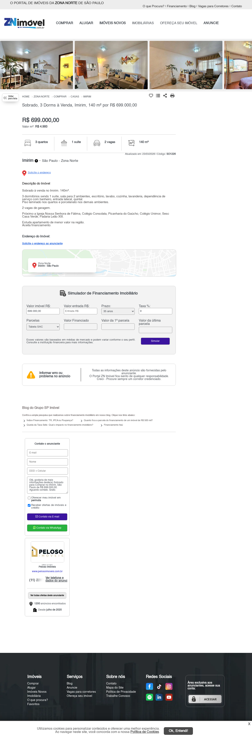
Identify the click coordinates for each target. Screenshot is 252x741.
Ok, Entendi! (178, 731)
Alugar (31, 687)
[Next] (247, 66)
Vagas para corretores (81, 691)
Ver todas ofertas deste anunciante (47, 595)
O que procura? (37, 700)
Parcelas (32, 320)
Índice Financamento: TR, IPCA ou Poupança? (50, 420)
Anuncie (72, 687)
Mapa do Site (115, 687)
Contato (236, 6)
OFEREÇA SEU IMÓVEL (178, 23)
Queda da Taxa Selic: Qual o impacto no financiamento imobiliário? (60, 425)
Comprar (33, 683)
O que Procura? (153, 6)
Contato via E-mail (47, 516)
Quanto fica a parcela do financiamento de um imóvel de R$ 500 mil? (118, 420)
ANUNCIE (211, 23)
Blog (192, 6)
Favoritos (33, 704)
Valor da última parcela (150, 322)
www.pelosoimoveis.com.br (47, 571)
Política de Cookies (144, 732)
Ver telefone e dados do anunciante (58, 579)
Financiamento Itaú (113, 425)
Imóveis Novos (36, 691)
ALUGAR (86, 23)
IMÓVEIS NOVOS (112, 23)
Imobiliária (34, 696)
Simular (155, 341)
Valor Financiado (76, 320)
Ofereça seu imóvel (79, 696)
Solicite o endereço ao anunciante (42, 243)
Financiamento (177, 6)
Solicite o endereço (39, 172)
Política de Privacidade (121, 691)
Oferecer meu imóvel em (44, 499)
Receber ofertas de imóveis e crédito (46, 506)
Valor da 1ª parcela (115, 320)
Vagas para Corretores (213, 6)
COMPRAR (64, 23)
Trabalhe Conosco (118, 696)
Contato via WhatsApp (47, 527)
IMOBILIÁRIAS (143, 23)
